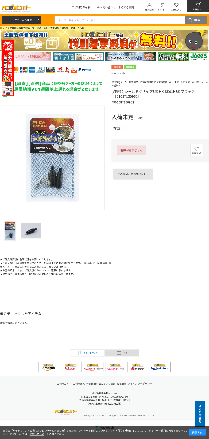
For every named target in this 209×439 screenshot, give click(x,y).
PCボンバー (66, 412)
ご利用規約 (79, 383)
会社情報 (122, 383)
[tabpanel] (26, 56)
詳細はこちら (37, 434)
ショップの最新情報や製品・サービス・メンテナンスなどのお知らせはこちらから (45, 27)
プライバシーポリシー (141, 383)
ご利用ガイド (63, 383)
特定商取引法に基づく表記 (101, 383)
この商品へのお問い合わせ (133, 174)
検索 (197, 20)
